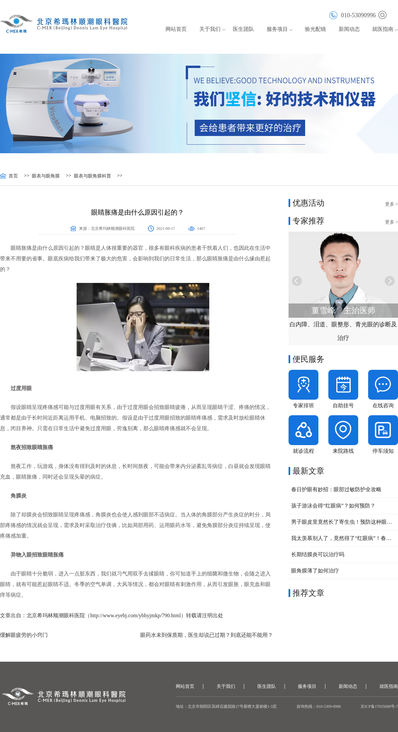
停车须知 (383, 451)
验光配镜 (315, 29)
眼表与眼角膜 (46, 176)
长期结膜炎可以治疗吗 (317, 554)
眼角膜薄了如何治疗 (315, 570)
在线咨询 (383, 405)
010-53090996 (352, 14)
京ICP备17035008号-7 (379, 706)
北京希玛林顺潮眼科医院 (113, 228)
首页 (13, 176)
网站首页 (176, 29)
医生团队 (243, 29)
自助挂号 (343, 405)
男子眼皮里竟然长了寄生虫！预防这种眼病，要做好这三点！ (343, 522)
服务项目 (277, 29)
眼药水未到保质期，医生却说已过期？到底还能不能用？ (206, 635)
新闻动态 (349, 29)
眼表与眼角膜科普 (92, 176)
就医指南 (382, 29)
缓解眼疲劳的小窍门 (24, 635)
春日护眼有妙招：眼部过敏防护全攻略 (336, 489)
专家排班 (303, 405)
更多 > (391, 204)
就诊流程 (303, 451)
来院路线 (343, 451)
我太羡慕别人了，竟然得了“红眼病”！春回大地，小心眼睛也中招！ (343, 538)
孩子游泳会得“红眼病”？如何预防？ (333, 505)
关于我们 (210, 29)
